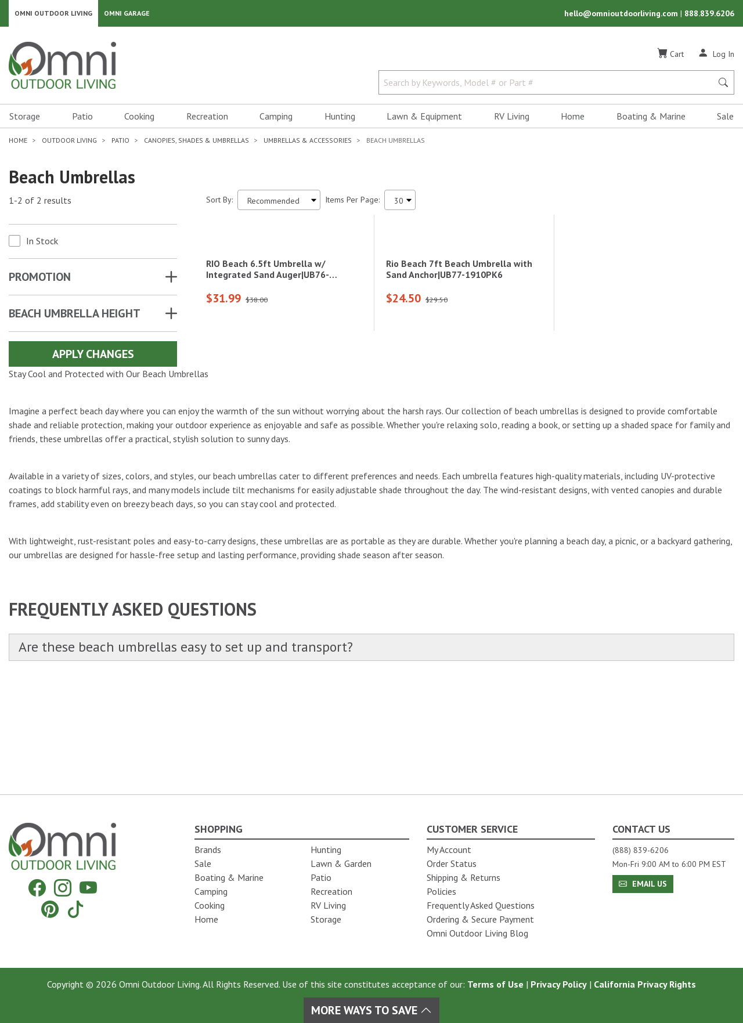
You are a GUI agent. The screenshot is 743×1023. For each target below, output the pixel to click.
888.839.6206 (709, 15)
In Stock (42, 244)
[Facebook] (37, 888)
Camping (276, 119)
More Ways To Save (371, 1010)
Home (573, 119)
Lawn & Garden (341, 863)
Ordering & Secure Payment (480, 919)
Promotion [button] (40, 280)
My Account (449, 849)
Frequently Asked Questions (481, 905)
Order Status (452, 863)
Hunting (339, 119)
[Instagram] (62, 888)
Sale (725, 119)
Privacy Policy (559, 984)
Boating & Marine (651, 119)
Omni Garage (127, 14)
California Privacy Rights (645, 984)
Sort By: (219, 203)
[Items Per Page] (400, 203)
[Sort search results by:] (278, 203)
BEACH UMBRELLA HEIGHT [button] (74, 316)
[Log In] (716, 57)
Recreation (207, 119)
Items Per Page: (352, 203)
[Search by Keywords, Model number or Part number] (549, 85)
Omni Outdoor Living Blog (477, 933)
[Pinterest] (50, 909)
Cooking (139, 119)
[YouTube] (88, 888)
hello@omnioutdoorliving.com (622, 15)
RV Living (511, 119)
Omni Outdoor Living (53, 14)
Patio (82, 119)
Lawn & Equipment (424, 119)
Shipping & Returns (463, 877)
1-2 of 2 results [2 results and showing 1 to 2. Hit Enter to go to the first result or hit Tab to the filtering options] (40, 203)
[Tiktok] (75, 909)
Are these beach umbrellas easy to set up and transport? (198, 747)
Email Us (643, 884)
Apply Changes (93, 357)
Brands (207, 849)
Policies (441, 891)
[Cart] (670, 57)
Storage (24, 119)
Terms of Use (495, 984)
